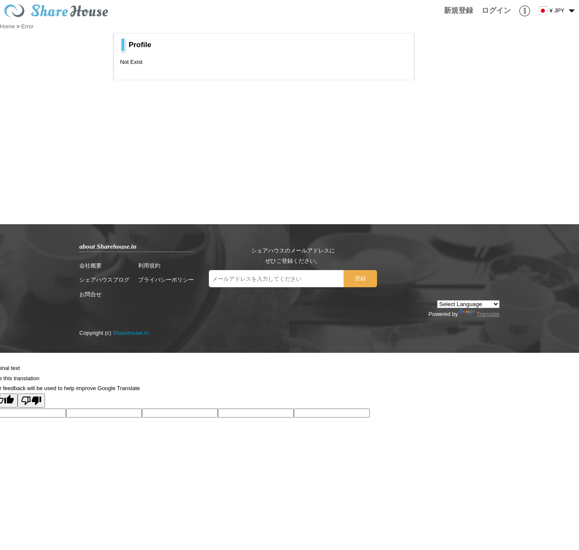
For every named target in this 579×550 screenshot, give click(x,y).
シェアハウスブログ (104, 280)
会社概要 (90, 265)
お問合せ (90, 294)
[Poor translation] (31, 401)
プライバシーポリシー (166, 280)
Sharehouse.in (131, 333)
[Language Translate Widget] (468, 304)
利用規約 (149, 265)
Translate (479, 314)
